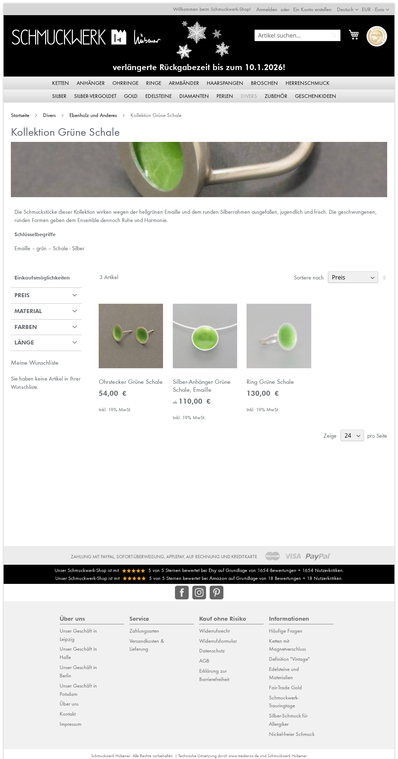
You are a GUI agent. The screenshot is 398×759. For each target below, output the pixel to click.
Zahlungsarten (144, 627)
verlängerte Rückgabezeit (161, 63)
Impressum (70, 720)
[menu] (199, 86)
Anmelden (270, 6)
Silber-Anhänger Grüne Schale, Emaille (201, 385)
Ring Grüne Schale (271, 381)
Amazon (218, 574)
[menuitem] (61, 79)
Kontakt (68, 710)
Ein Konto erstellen (316, 6)
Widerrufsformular (218, 637)
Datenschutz (212, 647)
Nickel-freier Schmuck (291, 730)
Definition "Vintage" (289, 655)
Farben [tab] (22, 324)
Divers (46, 111)
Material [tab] (24, 308)
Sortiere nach (313, 275)
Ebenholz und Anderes (90, 111)
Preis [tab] (18, 292)
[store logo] (83, 33)
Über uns (69, 700)
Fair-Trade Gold (285, 684)
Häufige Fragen (285, 627)
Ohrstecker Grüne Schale (129, 381)
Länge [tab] (20, 340)
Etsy (213, 566)
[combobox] (301, 32)
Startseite (17, 111)
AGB (204, 657)
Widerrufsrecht (214, 627)
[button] (379, 6)
